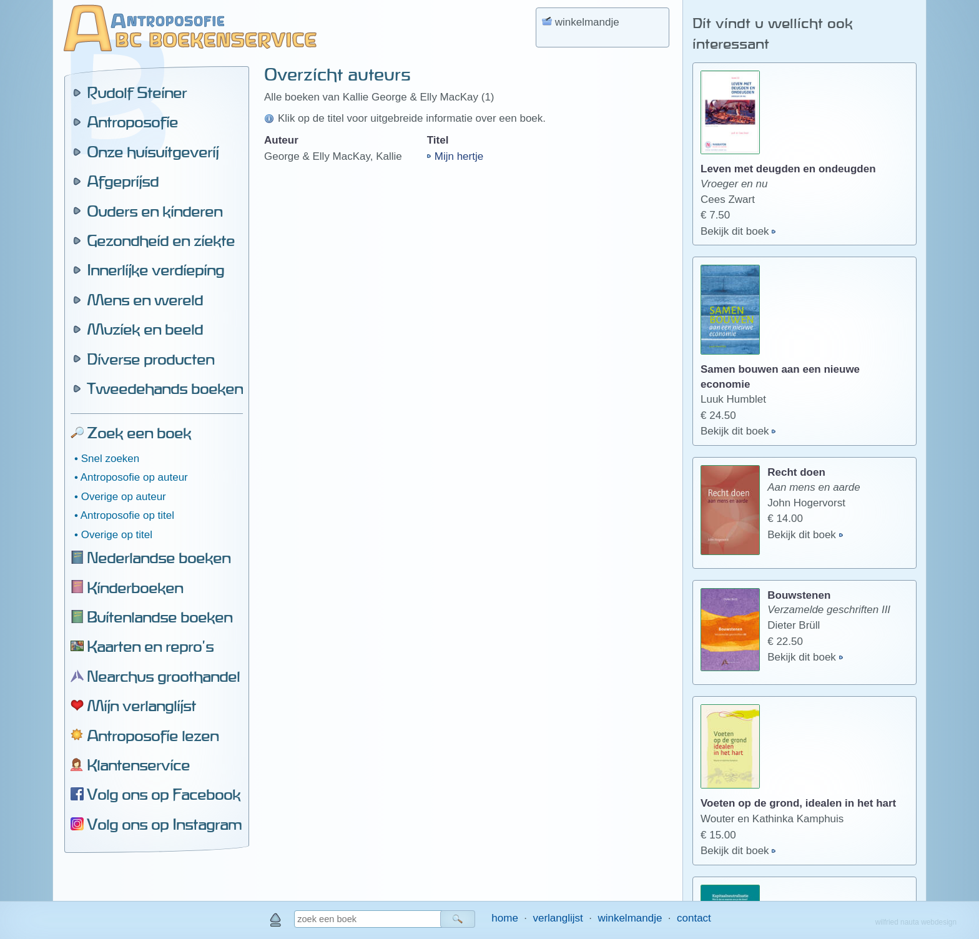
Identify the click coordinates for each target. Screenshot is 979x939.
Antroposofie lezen (153, 735)
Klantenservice (138, 765)
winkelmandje (630, 918)
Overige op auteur (123, 497)
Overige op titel (116, 535)
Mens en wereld (145, 299)
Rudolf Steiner (137, 92)
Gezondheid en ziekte (161, 240)
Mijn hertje (459, 156)
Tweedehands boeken (165, 388)
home (504, 918)
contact (694, 918)
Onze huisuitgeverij (153, 151)
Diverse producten (150, 359)
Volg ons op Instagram (164, 824)
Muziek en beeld (145, 329)
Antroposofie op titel (127, 515)
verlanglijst (558, 918)
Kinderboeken (135, 587)
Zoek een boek (139, 432)
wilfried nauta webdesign (916, 922)
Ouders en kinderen (154, 211)
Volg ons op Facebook (163, 794)
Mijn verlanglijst (141, 705)
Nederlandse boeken (158, 557)
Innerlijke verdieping (155, 269)
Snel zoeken (110, 459)
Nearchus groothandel (163, 676)
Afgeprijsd (123, 181)
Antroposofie (132, 121)
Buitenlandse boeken (159, 617)
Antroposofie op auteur (134, 477)
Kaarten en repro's (150, 646)
